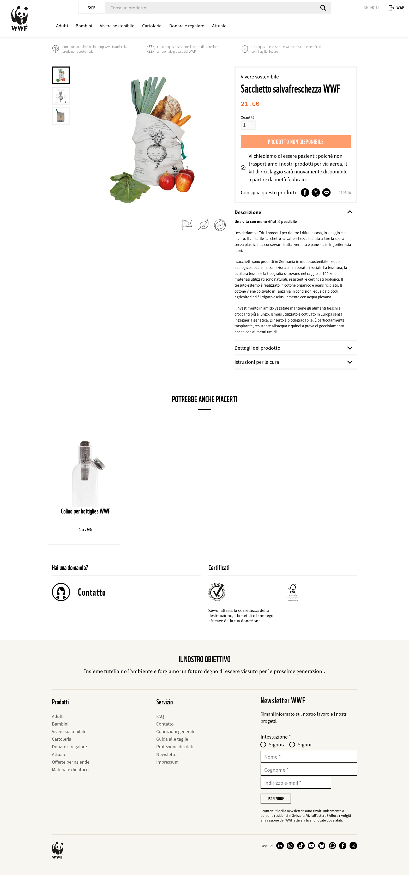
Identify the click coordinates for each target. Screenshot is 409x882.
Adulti (62, 26)
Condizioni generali (175, 737)
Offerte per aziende (70, 768)
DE (366, 7)
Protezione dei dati (174, 753)
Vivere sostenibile (117, 26)
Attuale (219, 26)
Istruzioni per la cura (293, 368)
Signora (277, 751)
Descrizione (293, 212)
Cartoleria (151, 26)
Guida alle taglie (172, 745)
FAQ (160, 722)
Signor (305, 751)
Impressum (167, 768)
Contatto (92, 598)
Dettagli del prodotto (293, 354)
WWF (400, 7)
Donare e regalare (186, 26)
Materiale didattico (70, 775)
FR (372, 7)
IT (377, 7)
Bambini (84, 26)
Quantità (247, 117)
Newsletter (167, 760)
